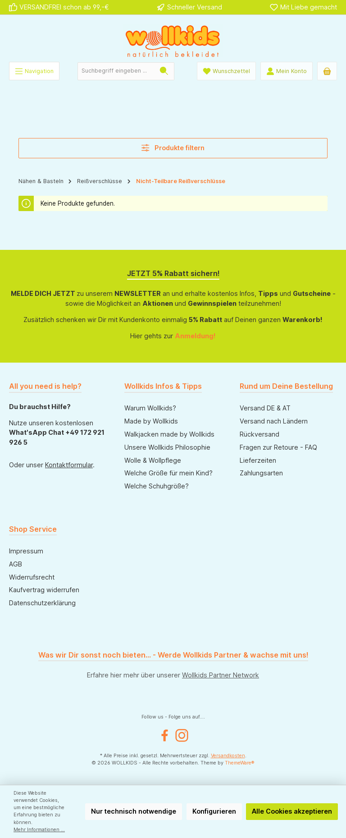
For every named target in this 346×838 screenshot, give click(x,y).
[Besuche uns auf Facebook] (165, 735)
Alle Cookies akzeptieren (292, 811)
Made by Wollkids (151, 421)
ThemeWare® (240, 763)
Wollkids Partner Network (220, 675)
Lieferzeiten (258, 460)
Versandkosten (228, 756)
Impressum (26, 551)
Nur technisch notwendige (133, 811)
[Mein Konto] (286, 71)
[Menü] (34, 71)
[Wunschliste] (226, 71)
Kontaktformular (69, 465)
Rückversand (259, 434)
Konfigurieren (214, 811)
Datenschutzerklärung (42, 603)
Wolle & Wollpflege (152, 460)
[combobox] (116, 71)
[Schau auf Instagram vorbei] (182, 735)
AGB (15, 564)
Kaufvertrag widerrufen (44, 590)
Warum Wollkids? (150, 408)
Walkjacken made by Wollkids (169, 434)
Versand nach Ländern (274, 421)
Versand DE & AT (265, 408)
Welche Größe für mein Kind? (168, 473)
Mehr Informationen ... (39, 830)
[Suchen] (164, 71)
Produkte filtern (173, 148)
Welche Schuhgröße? (156, 486)
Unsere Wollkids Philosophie (167, 447)
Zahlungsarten (261, 473)
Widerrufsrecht (32, 577)
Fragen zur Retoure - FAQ (278, 447)
